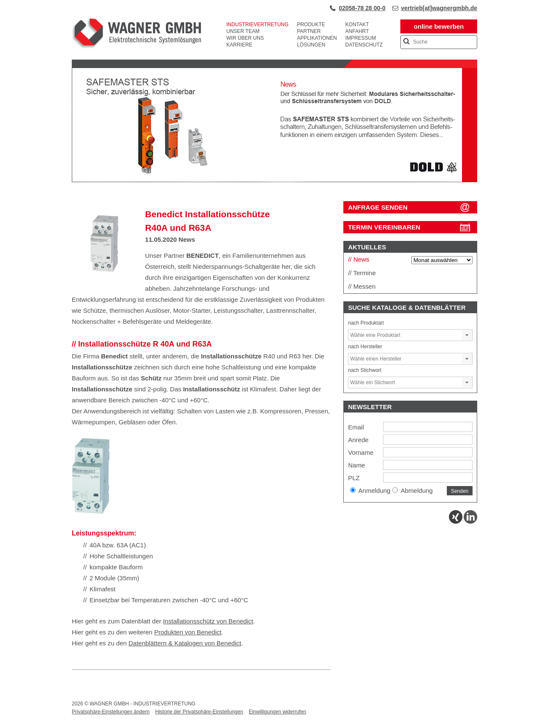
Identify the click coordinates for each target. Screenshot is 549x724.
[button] (467, 335)
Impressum (360, 38)
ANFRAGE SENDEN (378, 207)
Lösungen (311, 45)
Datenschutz (364, 45)
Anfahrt (357, 31)
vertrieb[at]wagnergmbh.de (439, 8)
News (187, 239)
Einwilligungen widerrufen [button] (277, 712)
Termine (364, 272)
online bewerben (439, 26)
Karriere (239, 45)
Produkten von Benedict (187, 632)
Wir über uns (245, 38)
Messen (364, 286)
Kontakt (357, 24)
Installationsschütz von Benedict (208, 621)
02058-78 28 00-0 (362, 8)
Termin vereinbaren (384, 227)
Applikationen (317, 38)
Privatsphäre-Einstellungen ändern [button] (110, 712)
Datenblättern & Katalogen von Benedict (184, 643)
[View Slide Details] (274, 180)
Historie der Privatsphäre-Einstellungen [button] (199, 712)
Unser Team (242, 31)
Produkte (311, 24)
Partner (309, 31)
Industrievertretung (257, 24)
